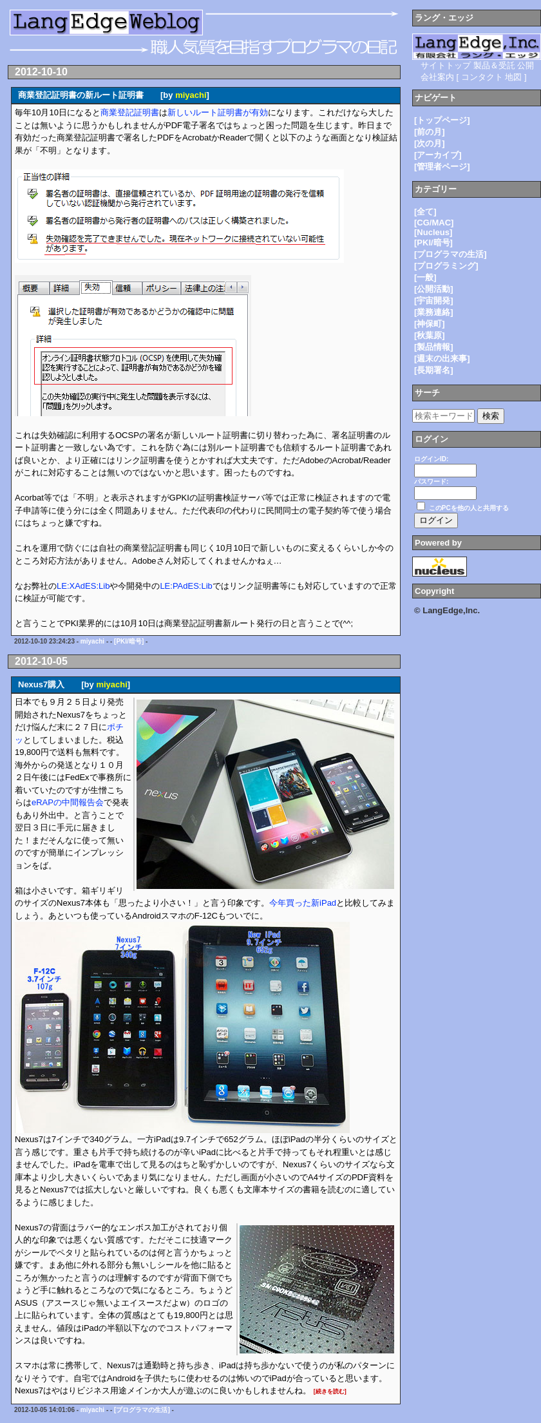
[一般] (425, 277)
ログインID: (431, 459)
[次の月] (429, 143)
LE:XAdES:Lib (83, 586)
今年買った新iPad (302, 903)
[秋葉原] (429, 335)
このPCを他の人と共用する (469, 507)
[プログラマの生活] (142, 1409)
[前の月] (429, 132)
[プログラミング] (446, 266)
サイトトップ (446, 65)
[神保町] (429, 324)
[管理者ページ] (442, 166)
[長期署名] (433, 370)
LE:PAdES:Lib (186, 586)
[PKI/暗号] (129, 641)
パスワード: (431, 481)
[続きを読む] (330, 1391)
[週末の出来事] (442, 358)
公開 (525, 65)
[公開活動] (433, 289)
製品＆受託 (494, 65)
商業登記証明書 (129, 112)
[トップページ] (442, 120)
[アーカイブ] (438, 155)
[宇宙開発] (433, 300)
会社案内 (437, 77)
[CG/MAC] (433, 222)
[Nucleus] (433, 232)
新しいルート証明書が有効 (217, 112)
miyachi (190, 95)
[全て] (425, 211)
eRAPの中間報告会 (68, 802)
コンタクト (482, 77)
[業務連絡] (433, 312)
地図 (513, 77)
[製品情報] (433, 347)
